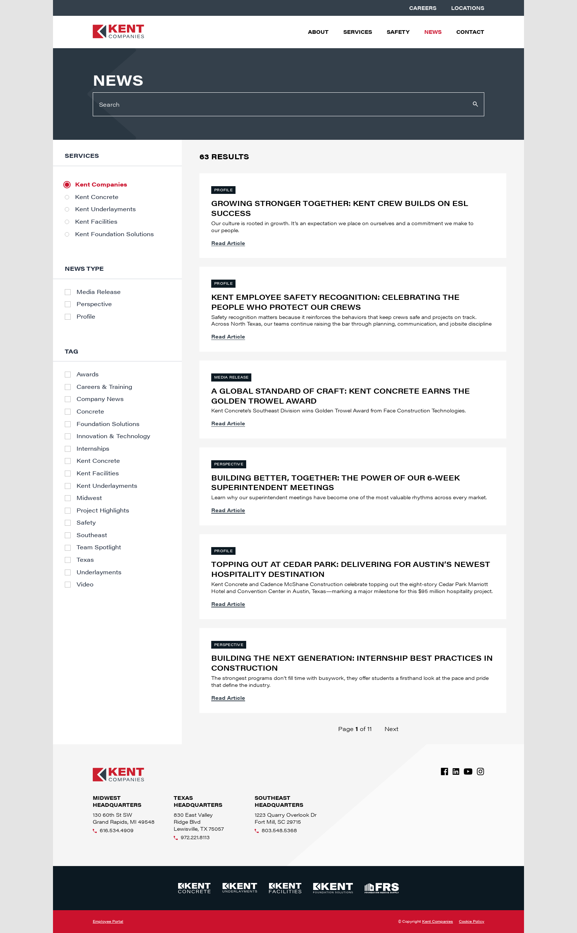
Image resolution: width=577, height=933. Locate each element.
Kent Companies (101, 184)
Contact (470, 31)
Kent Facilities (96, 221)
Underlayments (99, 572)
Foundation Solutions (108, 424)
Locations (467, 7)
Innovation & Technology (113, 436)
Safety (398, 31)
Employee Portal (108, 921)
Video (85, 584)
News (433, 31)
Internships (93, 448)
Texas (85, 560)
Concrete (90, 411)
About (318, 31)
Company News (100, 399)
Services (357, 31)
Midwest (89, 498)
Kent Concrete (96, 197)
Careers (422, 7)
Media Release (99, 292)
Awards (88, 374)
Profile (86, 316)
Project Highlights (103, 510)
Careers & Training (104, 387)
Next (392, 728)
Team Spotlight (99, 547)
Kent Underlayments (105, 209)
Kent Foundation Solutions (114, 234)
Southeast (92, 535)
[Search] (288, 104)
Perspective (94, 304)
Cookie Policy (471, 921)
